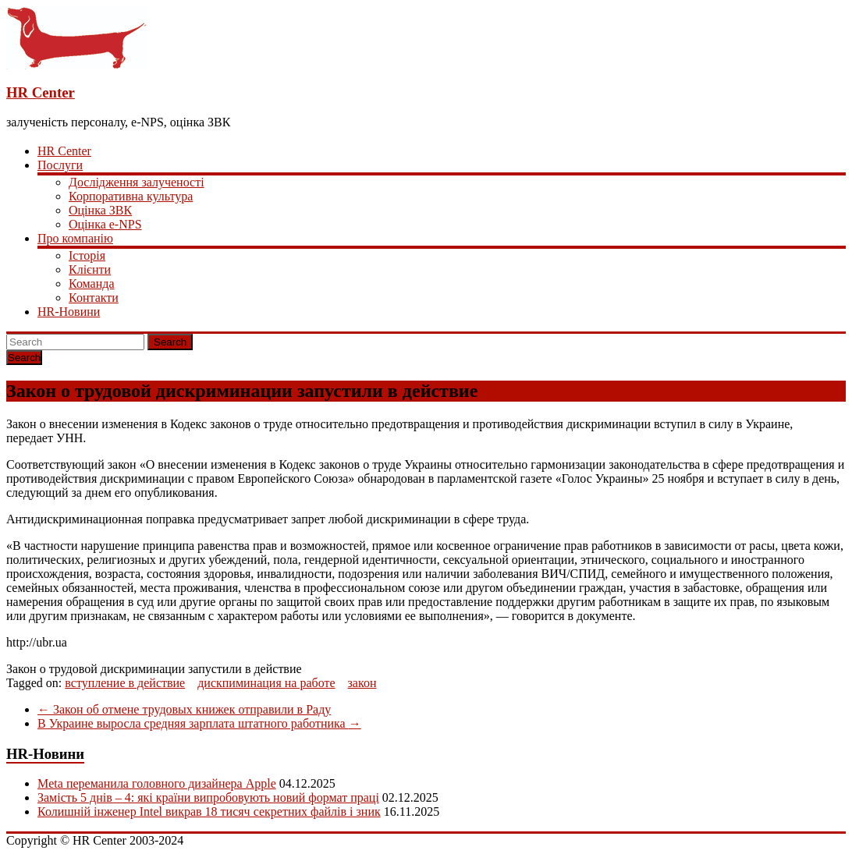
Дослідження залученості (136, 182)
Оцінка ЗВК (100, 210)
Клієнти (90, 269)
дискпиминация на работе (266, 682)
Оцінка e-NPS (105, 224)
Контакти (94, 297)
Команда (92, 283)
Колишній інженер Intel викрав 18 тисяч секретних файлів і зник (209, 811)
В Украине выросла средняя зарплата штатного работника (199, 723)
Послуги (60, 165)
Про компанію (75, 238)
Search (170, 342)
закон (362, 682)
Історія (87, 255)
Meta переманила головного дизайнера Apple (156, 783)
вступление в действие (125, 682)
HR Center (40, 92)
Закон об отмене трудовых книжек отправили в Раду (184, 709)
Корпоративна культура (131, 196)
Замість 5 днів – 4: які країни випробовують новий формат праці (208, 797)
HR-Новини (68, 311)
